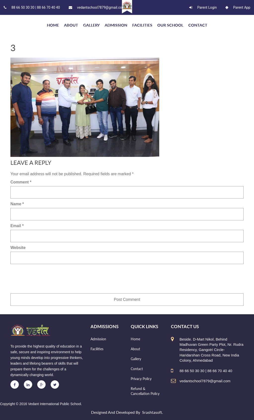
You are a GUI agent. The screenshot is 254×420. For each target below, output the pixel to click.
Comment (20, 182)
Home (135, 339)
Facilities (142, 25)
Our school (170, 25)
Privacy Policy (141, 379)
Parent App (237, 7)
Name (17, 204)
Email (17, 226)
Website (18, 247)
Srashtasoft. (152, 412)
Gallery (91, 25)
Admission (116, 25)
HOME (53, 25)
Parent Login (203, 7)
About (71, 25)
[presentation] (48, 278)
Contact (197, 25)
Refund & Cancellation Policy (145, 391)
